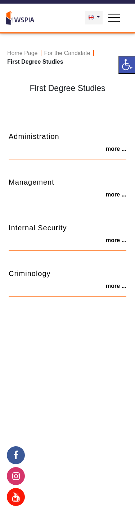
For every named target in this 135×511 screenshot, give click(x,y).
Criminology (30, 273)
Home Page (22, 53)
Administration (34, 136)
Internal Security (38, 228)
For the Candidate (67, 53)
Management (31, 182)
